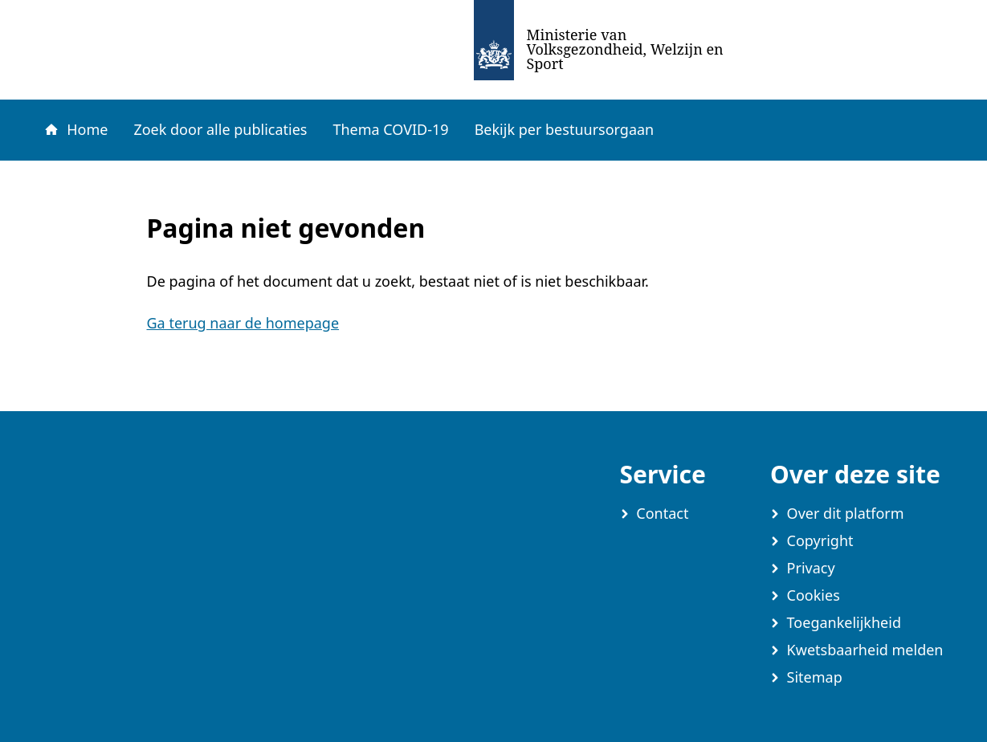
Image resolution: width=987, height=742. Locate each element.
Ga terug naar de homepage (243, 322)
